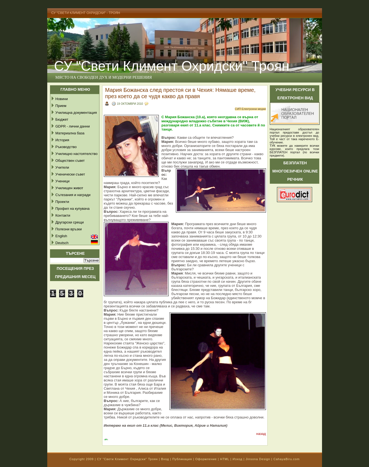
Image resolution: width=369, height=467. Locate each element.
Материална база (70, 133)
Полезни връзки (69, 229)
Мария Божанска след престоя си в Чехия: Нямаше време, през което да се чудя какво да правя (180, 93)
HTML (224, 459)
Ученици (63, 181)
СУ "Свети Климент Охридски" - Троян (85, 13)
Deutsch (62, 243)
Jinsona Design (258, 459)
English (61, 236)
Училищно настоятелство (77, 154)
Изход (237, 459)
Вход (165, 459)
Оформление (206, 459)
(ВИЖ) (243, 121)
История (62, 140)
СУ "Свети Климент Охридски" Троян (171, 66)
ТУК (272, 145)
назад (261, 434)
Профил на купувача (73, 208)
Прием (61, 106)
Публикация (182, 459)
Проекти (62, 202)
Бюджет (62, 119)
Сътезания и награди (73, 195)
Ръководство (66, 147)
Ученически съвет (70, 174)
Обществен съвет (70, 161)
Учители (62, 167)
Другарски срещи (70, 222)
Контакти (63, 215)
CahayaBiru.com (286, 459)
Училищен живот (69, 188)
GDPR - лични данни (73, 126)
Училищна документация (76, 113)
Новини (62, 99)
